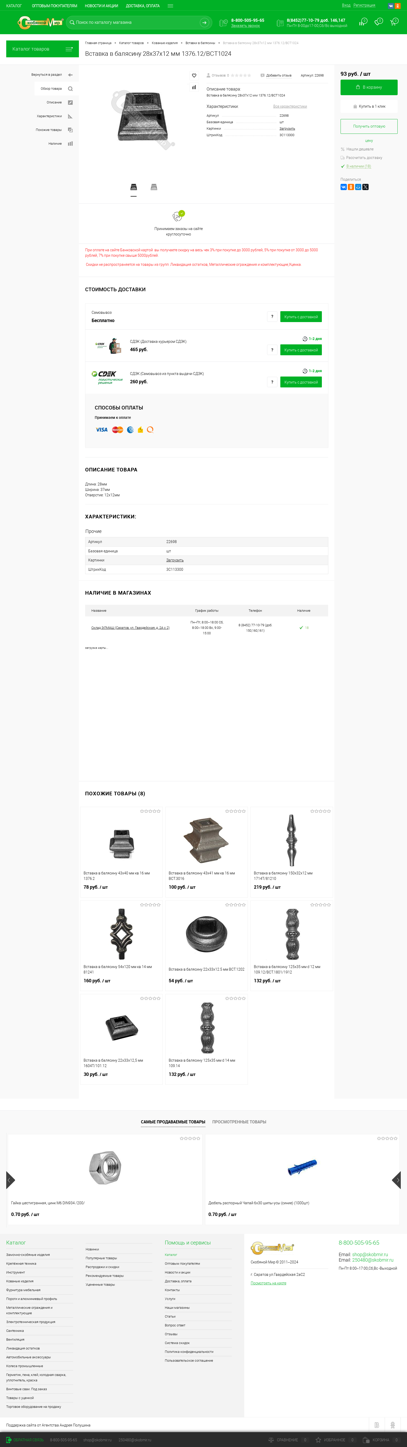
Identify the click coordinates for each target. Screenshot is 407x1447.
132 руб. (292, 984)
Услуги (170, 1298)
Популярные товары (101, 1258)
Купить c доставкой (301, 317)
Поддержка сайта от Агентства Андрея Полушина (48, 1425)
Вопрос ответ (175, 1325)
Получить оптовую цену (369, 129)
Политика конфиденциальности (189, 1351)
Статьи (170, 1316)
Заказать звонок (245, 26)
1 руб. (337, 1214)
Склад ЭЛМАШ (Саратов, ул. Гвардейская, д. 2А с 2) (130, 627)
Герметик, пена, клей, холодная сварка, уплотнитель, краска (36, 1377)
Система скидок (177, 1343)
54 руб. (207, 984)
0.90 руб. (262, 1214)
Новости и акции (101, 6)
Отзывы (171, 1334)
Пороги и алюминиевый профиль (31, 1298)
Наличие (61, 143)
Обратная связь (25, 1440)
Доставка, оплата (143, 6)
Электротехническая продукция (30, 1322)
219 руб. (292, 890)
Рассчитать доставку (361, 158)
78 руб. (121, 890)
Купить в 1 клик (369, 106)
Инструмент (15, 1272)
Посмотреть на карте (268, 1283)
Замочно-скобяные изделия (28, 1254)
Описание (60, 102)
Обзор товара (57, 88)
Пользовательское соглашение (189, 1360)
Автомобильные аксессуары (28, 1357)
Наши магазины (177, 1307)
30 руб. (121, 1077)
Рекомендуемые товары (105, 1275)
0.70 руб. (25, 1214)
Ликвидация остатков (23, 1348)
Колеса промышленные (24, 1366)
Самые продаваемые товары (173, 1121)
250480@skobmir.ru (373, 1259)
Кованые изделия (19, 1281)
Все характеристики (290, 106)
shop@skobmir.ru (370, 1254)
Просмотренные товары (239, 1121)
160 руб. (121, 984)
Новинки (92, 1249)
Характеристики (55, 116)
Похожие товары (54, 130)
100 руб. (207, 890)
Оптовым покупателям (54, 6)
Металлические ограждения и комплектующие (29, 1310)
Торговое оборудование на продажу (33, 1406)
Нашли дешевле (357, 149)
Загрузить (287, 128)
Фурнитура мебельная (23, 1290)
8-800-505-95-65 (63, 1440)
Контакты (172, 1290)
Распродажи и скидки (102, 1267)
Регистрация (364, 5)
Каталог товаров (42, 48)
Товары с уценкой (20, 1398)
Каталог (14, 6)
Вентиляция (15, 1339)
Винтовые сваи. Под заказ (26, 1389)
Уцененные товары (100, 1284)
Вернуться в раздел (52, 75)
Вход (346, 5)
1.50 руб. (183, 1214)
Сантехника (15, 1330)
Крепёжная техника (21, 1263)
